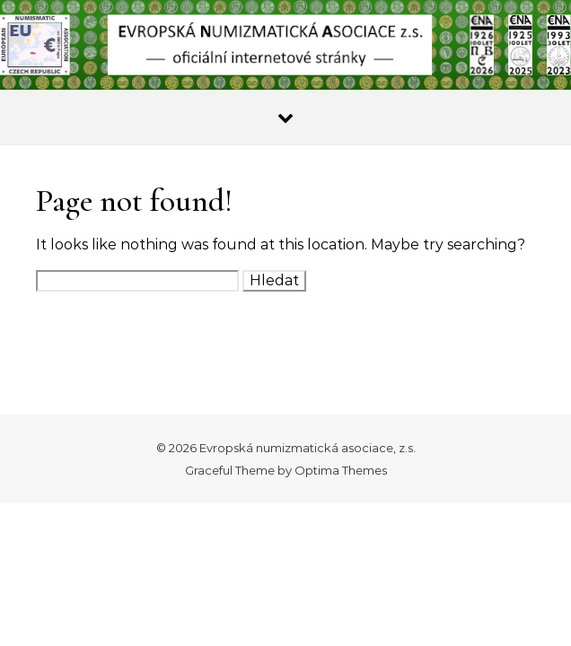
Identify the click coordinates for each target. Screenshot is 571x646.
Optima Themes (340, 470)
